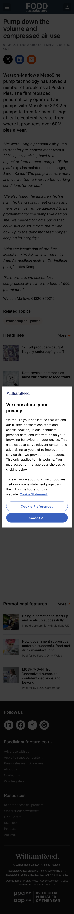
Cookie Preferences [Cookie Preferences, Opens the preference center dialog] (37, 506)
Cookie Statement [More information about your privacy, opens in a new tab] (33, 494)
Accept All (37, 518)
